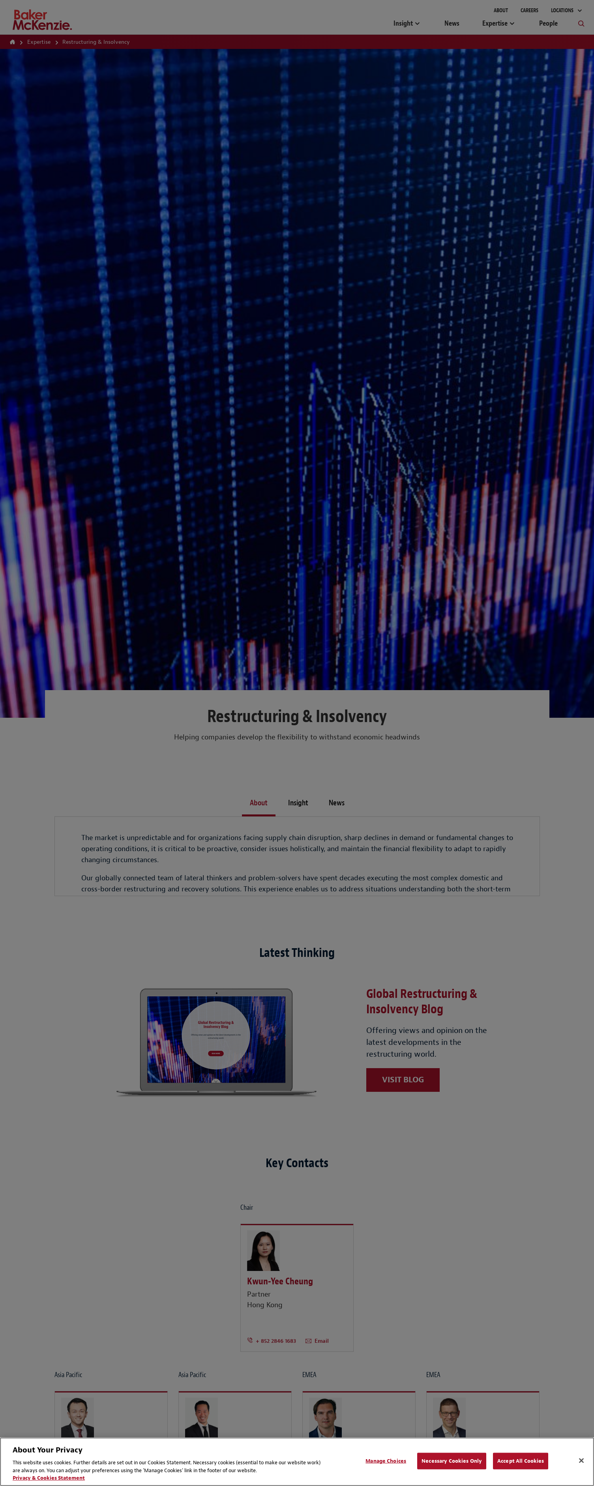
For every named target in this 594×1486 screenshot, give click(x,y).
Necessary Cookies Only (452, 1461)
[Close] (581, 1460)
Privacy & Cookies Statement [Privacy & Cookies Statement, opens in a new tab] (49, 1478)
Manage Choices (385, 1461)
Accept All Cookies (520, 1461)
